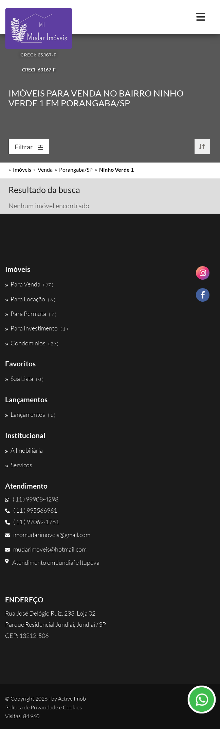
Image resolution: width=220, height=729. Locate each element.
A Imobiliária (24, 450)
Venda (45, 169)
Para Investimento (36, 328)
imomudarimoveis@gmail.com (47, 534)
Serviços (18, 465)
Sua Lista (24, 378)
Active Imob (72, 698)
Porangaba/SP (76, 169)
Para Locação (30, 299)
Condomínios (31, 343)
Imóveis (22, 169)
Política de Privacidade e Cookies (43, 707)
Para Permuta (30, 313)
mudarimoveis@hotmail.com (46, 549)
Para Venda (29, 284)
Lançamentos (30, 414)
